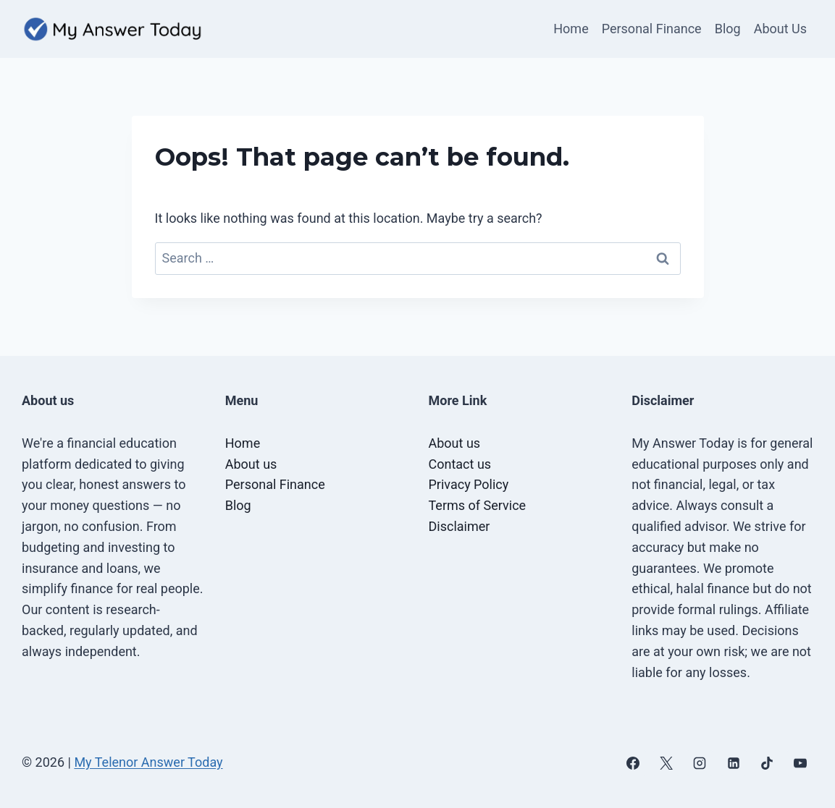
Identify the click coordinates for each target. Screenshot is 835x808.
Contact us (460, 464)
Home (570, 28)
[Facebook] (633, 763)
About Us (780, 28)
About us (251, 464)
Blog (728, 28)
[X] (666, 763)
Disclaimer (459, 526)
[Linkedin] (734, 763)
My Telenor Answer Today (148, 762)
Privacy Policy (469, 484)
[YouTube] (800, 763)
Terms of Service (477, 505)
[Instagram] (700, 763)
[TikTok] (767, 763)
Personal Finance (652, 28)
